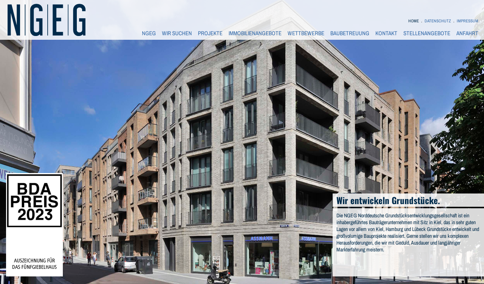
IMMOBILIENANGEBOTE (255, 33)
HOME (413, 20)
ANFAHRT (467, 33)
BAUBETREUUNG (349, 33)
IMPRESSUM (467, 20)
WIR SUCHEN (177, 33)
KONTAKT (386, 33)
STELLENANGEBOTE (426, 33)
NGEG (149, 33)
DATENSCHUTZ (438, 20)
